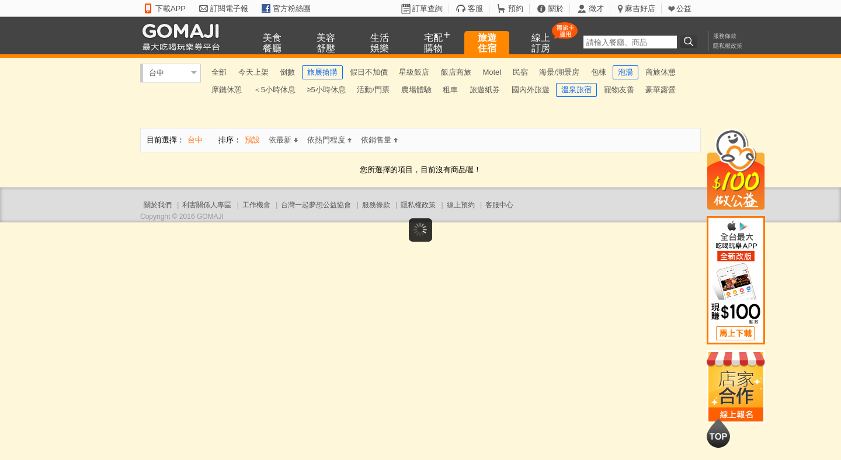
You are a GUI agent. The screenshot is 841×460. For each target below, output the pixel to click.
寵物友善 (619, 89)
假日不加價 (369, 72)
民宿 (520, 72)
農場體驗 (416, 89)
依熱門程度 (329, 139)
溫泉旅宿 (576, 89)
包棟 (598, 72)
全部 (219, 72)
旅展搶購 (322, 72)
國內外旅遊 (531, 89)
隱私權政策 (727, 46)
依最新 (283, 139)
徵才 (596, 8)
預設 (252, 139)
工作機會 (256, 205)
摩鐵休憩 (226, 89)
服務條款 (724, 36)
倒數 (287, 72)
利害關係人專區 (206, 205)
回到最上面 (718, 433)
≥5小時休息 (326, 89)
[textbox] (630, 42)
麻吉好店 (640, 8)
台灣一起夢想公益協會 (316, 205)
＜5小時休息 (274, 89)
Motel (491, 72)
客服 (475, 8)
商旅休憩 (660, 72)
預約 (515, 8)
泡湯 (625, 72)
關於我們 (158, 205)
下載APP (170, 8)
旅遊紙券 (485, 89)
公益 (683, 8)
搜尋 (690, 41)
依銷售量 (379, 139)
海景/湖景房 (559, 72)
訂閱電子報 (229, 8)
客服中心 (499, 205)
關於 (556, 8)
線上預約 (461, 205)
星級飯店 (414, 72)
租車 (450, 89)
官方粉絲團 (292, 8)
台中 (156, 72)
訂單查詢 (427, 8)
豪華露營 (660, 89)
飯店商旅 (456, 72)
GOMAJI (184, 36)
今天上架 (253, 72)
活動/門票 (373, 89)
